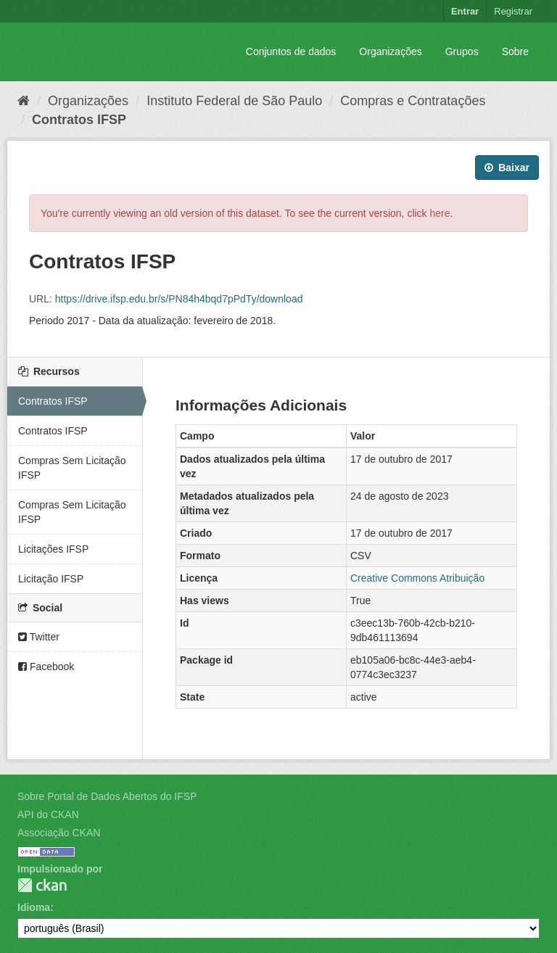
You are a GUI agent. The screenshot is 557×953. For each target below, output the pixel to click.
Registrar (513, 11)
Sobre (515, 51)
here (440, 213)
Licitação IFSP (50, 579)
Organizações (390, 51)
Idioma (33, 907)
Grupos (462, 51)
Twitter (38, 637)
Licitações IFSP (53, 549)
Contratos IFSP (79, 119)
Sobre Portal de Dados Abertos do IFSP (107, 796)
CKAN (42, 885)
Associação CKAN (58, 832)
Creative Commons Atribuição (417, 578)
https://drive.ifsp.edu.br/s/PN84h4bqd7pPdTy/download (179, 299)
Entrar (465, 11)
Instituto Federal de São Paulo (234, 101)
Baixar (506, 167)
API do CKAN (48, 814)
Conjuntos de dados (291, 51)
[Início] (23, 101)
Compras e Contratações (412, 101)
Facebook (46, 666)
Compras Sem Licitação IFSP (72, 468)
